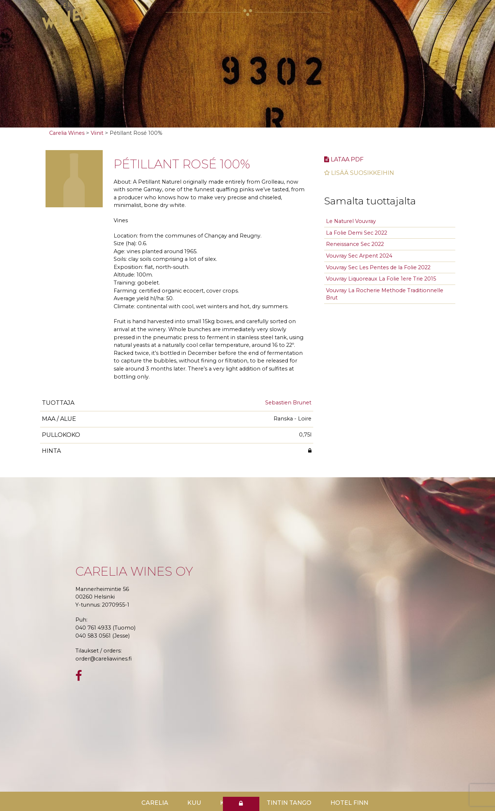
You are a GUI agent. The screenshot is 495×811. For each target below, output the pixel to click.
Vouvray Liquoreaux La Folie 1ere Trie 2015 (381, 278)
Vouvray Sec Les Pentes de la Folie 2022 (378, 267)
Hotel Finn (349, 802)
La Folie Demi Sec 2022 (356, 233)
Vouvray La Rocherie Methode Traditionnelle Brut (384, 294)
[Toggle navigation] (441, 11)
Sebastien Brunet (288, 402)
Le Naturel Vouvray (351, 221)
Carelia (154, 802)
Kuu (194, 802)
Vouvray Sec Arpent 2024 (359, 255)
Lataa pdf (344, 159)
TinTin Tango (289, 802)
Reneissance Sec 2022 (355, 244)
